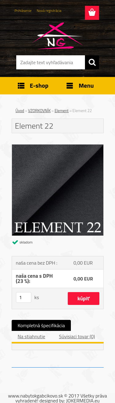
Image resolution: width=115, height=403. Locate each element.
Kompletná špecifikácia (41, 325)
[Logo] (57, 35)
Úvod (20, 111)
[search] (92, 62)
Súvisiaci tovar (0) (77, 336)
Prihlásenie (23, 10)
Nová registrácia (49, 10)
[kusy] (23, 297)
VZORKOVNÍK (39, 111)
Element (62, 111)
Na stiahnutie (31, 336)
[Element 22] (57, 147)
